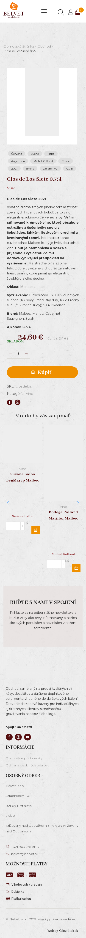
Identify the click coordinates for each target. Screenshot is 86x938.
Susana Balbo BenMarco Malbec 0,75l (22, 480)
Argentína (18, 161)
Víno (29, 394)
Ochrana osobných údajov (26, 765)
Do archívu (50, 168)
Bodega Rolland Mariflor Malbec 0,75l (63, 518)
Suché (35, 153)
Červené (16, 153)
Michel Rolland (43, 161)
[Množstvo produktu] (18, 353)
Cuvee (65, 161)
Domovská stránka (19, 46)
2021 (14, 168)
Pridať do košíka (42, 372)
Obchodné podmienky (24, 758)
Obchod (44, 46)
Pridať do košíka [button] (35, 530)
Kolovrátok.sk (68, 931)
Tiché (50, 153)
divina (30, 168)
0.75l (69, 168)
